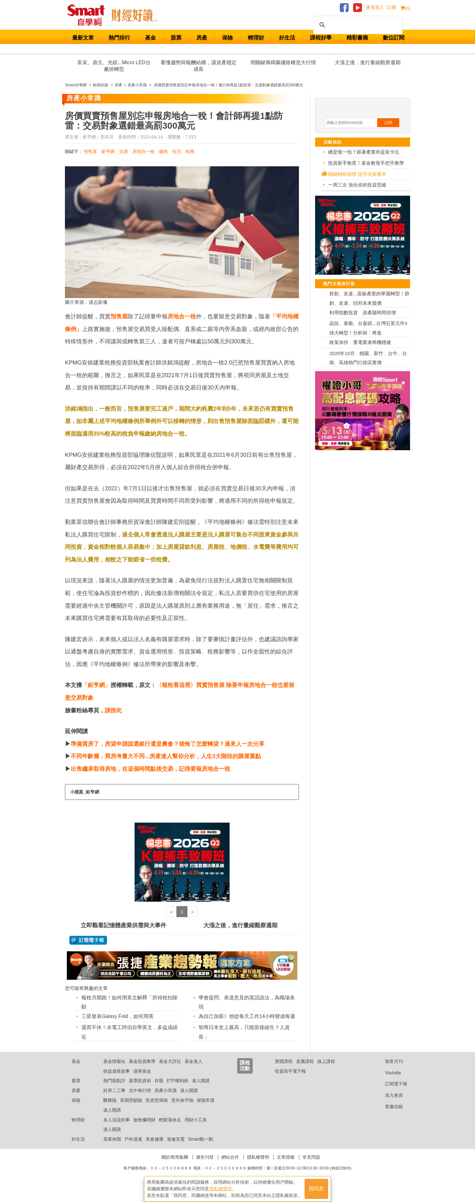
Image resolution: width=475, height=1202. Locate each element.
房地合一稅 (143, 151)
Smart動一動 (200, 1147)
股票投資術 (140, 1088)
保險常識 (205, 1108)
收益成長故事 (116, 1079)
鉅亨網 (108, 151)
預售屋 (90, 151)
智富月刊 (389, 1069)
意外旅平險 (182, 1108)
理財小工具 (196, 1127)
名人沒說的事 (116, 1127)
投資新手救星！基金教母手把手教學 (366, 163)
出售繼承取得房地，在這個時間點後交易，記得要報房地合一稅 (150, 769)
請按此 (113, 710)
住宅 (176, 151)
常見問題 (311, 1165)
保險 (227, 37)
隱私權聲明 (258, 1165)
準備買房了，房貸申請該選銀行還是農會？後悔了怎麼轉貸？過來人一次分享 (167, 744)
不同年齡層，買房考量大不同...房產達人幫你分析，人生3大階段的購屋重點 (166, 756)
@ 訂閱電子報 (88, 940)
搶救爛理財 (144, 1127)
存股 (159, 1088)
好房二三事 (114, 1098)
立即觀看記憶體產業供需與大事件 (123, 925)
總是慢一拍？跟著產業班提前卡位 (363, 152)
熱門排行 (119, 37)
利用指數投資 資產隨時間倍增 (362, 312)
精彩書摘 (357, 37)
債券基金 (142, 1079)
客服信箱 (389, 1114)
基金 (150, 37)
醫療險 (110, 1108)
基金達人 (193, 1069)
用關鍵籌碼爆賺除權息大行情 (283, 62)
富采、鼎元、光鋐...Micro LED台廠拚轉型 (114, 66)
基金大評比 (170, 1069)
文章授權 (285, 1165)
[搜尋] (357, 25)
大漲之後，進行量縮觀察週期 (368, 62)
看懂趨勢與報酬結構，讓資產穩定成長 (199, 66)
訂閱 (388, 122)
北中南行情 (140, 1098)
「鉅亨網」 (96, 685)
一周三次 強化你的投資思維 (357, 184)
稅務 (190, 151)
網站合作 (230, 1165)
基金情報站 (114, 1069)
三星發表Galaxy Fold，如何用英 (117, 1016)
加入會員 (389, 1103)
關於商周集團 (175, 1165)
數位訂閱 (393, 37)
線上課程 (326, 1069)
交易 (123, 151)
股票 (176, 37)
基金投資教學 (142, 1069)
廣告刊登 (205, 1165)
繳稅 (163, 151)
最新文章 (83, 37)
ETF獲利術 (177, 1088)
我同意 (316, 1186)
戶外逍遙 (133, 1147)
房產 (201, 37)
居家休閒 (112, 1147)
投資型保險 (157, 1108)
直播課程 (305, 1069)
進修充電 (176, 1147)
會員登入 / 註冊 (381, 7)
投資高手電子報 (290, 1079)
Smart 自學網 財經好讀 (134, 15)
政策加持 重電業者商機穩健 (360, 342)
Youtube (388, 1080)
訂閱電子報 (391, 1092)
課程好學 (321, 37)
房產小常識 (166, 1098)
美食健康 (154, 1147)
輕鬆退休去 (170, 1127)
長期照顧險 (131, 1108)
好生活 (287, 37)
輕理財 (256, 37)
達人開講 (201, 1088)
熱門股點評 (114, 1088)
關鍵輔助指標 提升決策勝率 (357, 174)
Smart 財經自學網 (88, 15)
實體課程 (284, 1069)
